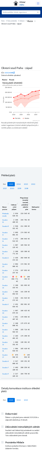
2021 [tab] (5, 188)
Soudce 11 (5, 226)
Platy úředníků (12, 21)
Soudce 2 (5, 258)
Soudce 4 (5, 361)
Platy (3, 21)
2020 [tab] (12, 188)
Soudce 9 (5, 374)
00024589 (10, 73)
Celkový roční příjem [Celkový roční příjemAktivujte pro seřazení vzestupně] (13, 207)
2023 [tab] (26, 184)
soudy (11, 79)
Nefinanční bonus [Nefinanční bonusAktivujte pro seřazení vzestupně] (35, 208)
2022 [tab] (33, 184)
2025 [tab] (11, 184)
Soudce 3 (5, 304)
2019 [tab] (19, 188)
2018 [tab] (26, 188)
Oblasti (21, 21)
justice (30, 21)
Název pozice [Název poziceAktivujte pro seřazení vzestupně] (4, 208)
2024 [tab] (19, 184)
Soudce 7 (5, 368)
